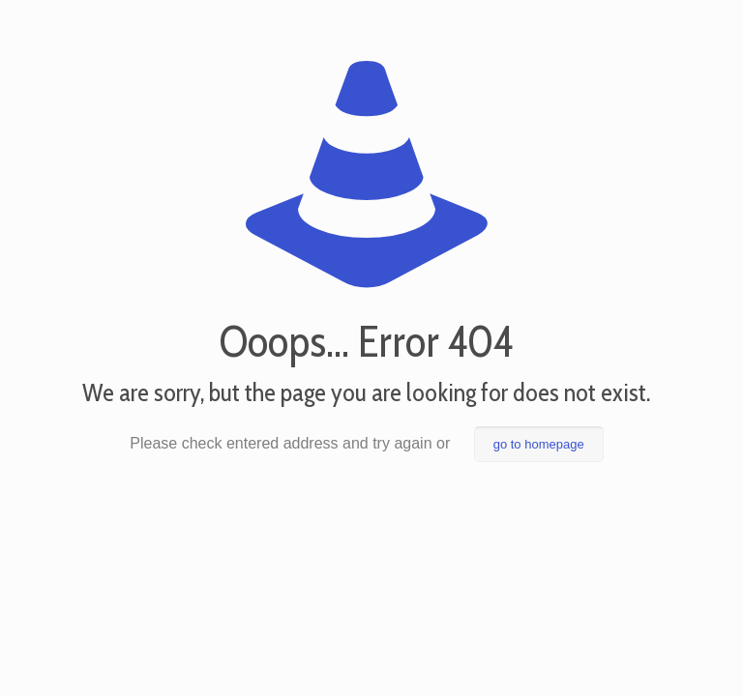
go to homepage (538, 444)
